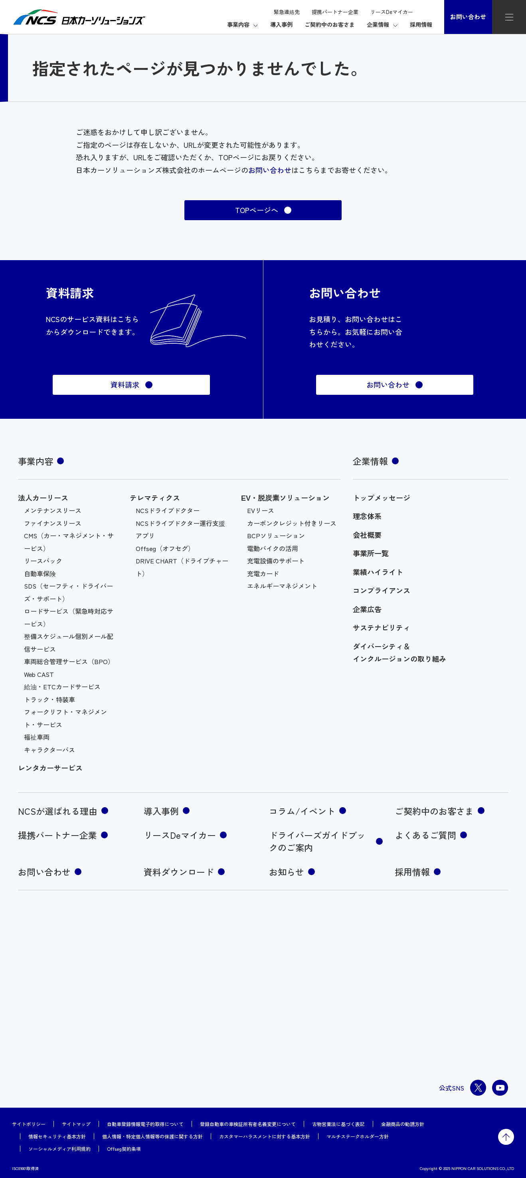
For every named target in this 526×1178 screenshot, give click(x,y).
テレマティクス (155, 497)
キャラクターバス (49, 749)
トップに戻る (506, 1137)
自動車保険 (40, 573)
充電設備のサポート (276, 560)
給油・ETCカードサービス (62, 686)
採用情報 (421, 24)
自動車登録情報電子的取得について (145, 1123)
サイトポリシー (28, 1123)
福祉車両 (36, 737)
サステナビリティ (381, 627)
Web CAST (39, 674)
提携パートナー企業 (335, 12)
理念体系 (367, 516)
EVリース (260, 510)
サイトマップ (76, 1123)
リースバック (43, 560)
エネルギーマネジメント (282, 586)
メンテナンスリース (52, 510)
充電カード (263, 573)
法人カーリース (43, 497)
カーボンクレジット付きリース (291, 523)
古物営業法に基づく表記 (338, 1123)
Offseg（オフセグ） (165, 548)
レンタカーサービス (50, 767)
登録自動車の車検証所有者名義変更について (248, 1123)
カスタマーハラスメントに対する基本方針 (264, 1136)
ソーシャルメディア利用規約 (59, 1148)
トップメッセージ (381, 497)
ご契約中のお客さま (330, 24)
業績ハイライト (378, 572)
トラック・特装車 (49, 699)
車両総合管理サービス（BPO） (69, 661)
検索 (428, 11)
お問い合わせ (468, 16)
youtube (500, 1088)
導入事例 (281, 24)
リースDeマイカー (391, 12)
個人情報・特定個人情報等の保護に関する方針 (152, 1136)
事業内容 (238, 24)
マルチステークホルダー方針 (357, 1136)
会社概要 (367, 534)
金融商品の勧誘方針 (402, 1123)
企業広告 (367, 609)
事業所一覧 (371, 553)
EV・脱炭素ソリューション (285, 497)
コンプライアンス (381, 590)
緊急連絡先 (287, 12)
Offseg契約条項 (124, 1148)
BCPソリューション (276, 535)
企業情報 (378, 24)
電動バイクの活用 (272, 548)
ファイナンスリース (52, 523)
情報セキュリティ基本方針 (57, 1136)
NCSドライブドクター (168, 510)
